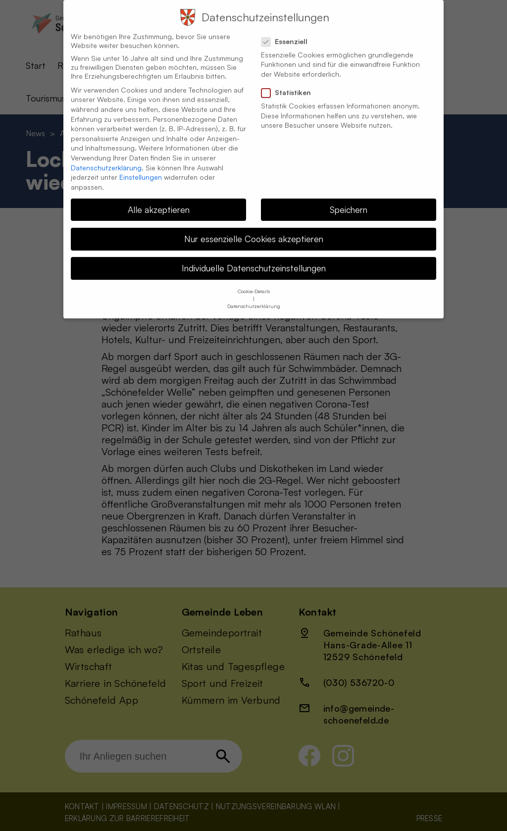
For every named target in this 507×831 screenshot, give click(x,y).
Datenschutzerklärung (106, 157)
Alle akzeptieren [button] (159, 198)
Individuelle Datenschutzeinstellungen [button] (254, 257)
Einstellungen (140, 166)
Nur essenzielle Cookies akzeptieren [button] (253, 227)
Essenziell (288, 30)
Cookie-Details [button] (254, 280)
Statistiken (290, 81)
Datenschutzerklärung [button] (253, 295)
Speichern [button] (348, 198)
